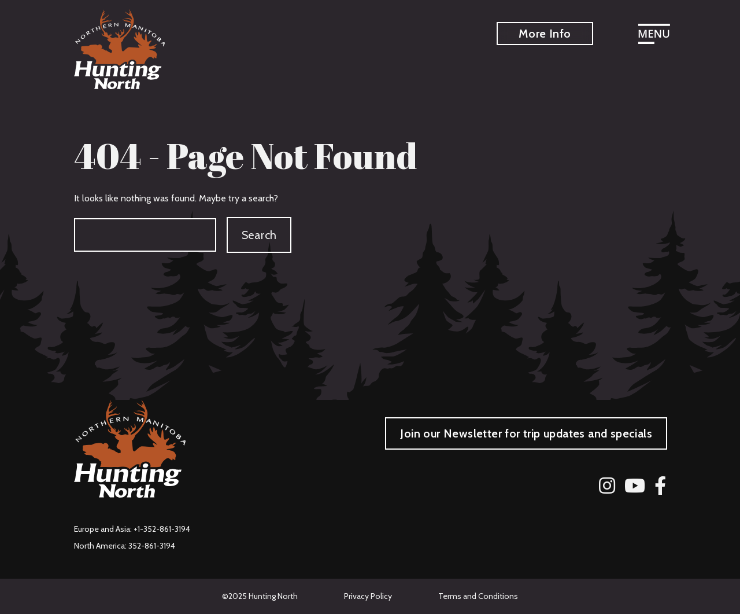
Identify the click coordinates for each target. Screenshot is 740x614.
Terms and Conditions (478, 596)
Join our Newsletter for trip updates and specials (526, 433)
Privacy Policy (368, 596)
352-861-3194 (151, 546)
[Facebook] (660, 485)
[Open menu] (654, 35)
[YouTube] (634, 485)
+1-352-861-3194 (162, 529)
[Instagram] (607, 485)
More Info (545, 34)
